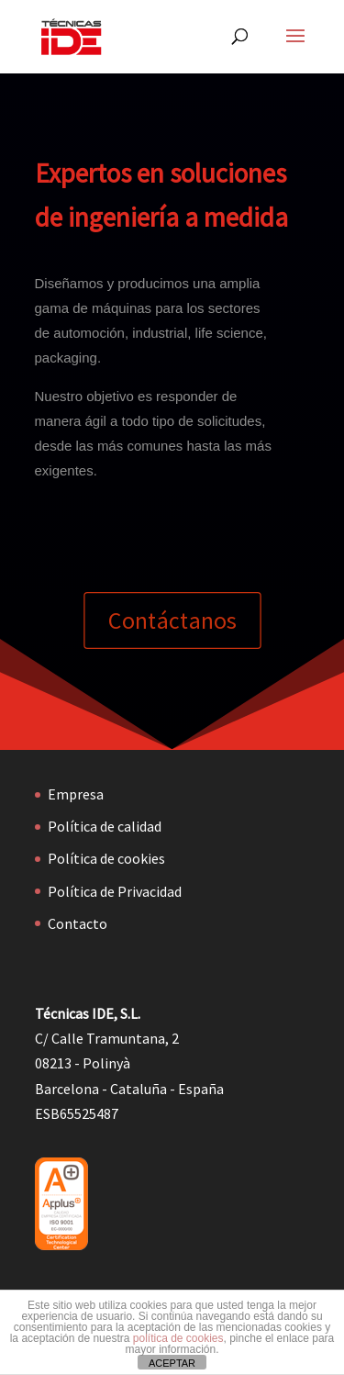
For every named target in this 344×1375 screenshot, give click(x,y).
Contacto (77, 923)
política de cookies (178, 1338)
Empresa (76, 794)
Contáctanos (172, 620)
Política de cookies (106, 858)
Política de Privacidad (115, 891)
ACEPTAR (172, 1363)
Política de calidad (104, 826)
